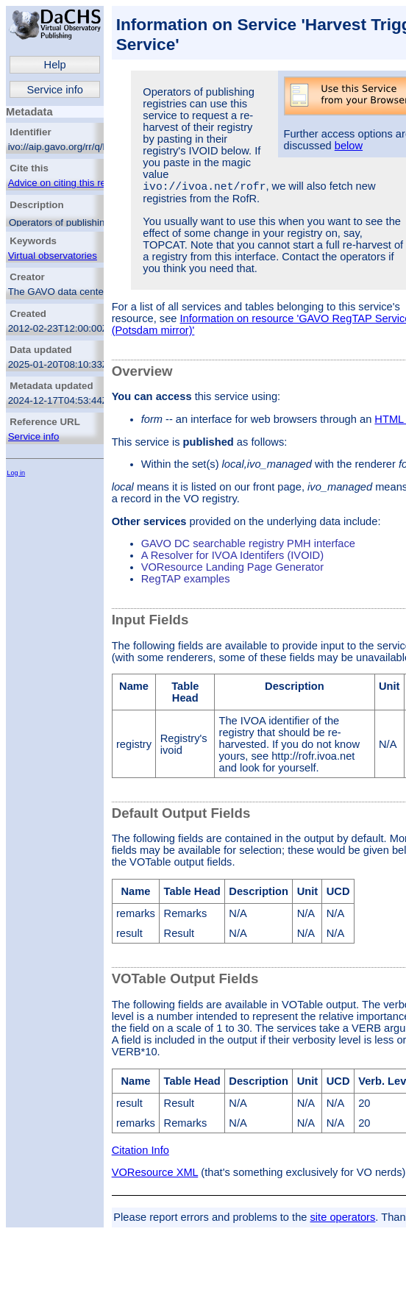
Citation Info (140, 1152)
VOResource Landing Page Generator (232, 569)
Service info (54, 90)
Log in (16, 473)
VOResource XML (155, 1174)
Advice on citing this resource (71, 182)
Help (55, 65)
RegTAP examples (185, 581)
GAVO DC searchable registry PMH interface (248, 546)
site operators (343, 1219)
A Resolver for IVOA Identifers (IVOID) (232, 557)
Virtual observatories (52, 255)
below (349, 145)
